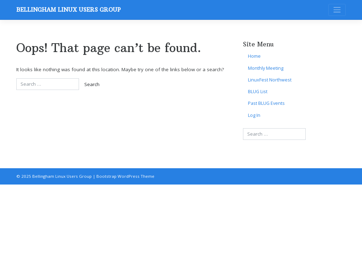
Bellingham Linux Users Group (68, 9)
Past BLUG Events (266, 103)
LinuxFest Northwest (270, 80)
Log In (254, 115)
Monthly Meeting (265, 68)
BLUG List (257, 92)
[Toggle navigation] (337, 10)
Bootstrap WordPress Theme (125, 176)
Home (254, 56)
